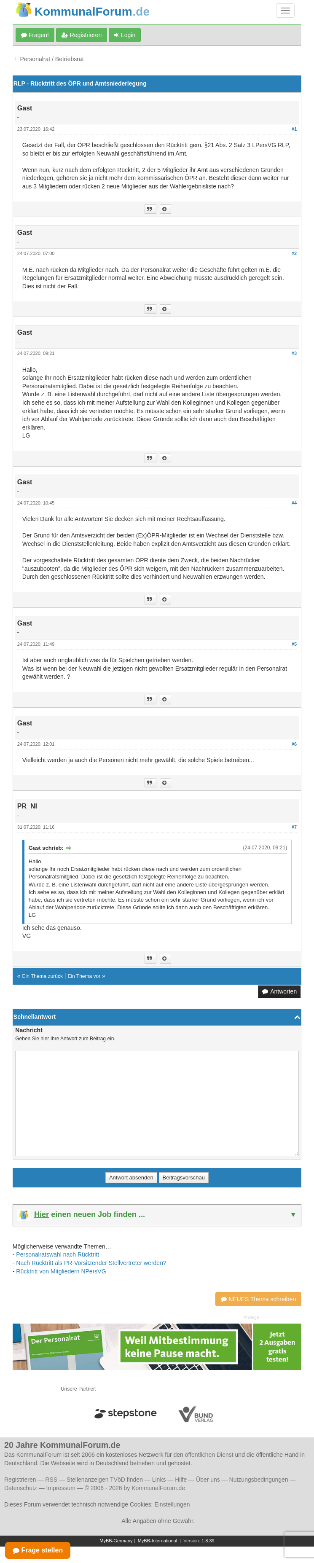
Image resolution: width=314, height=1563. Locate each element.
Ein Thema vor (83, 976)
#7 (294, 827)
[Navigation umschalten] (285, 10)
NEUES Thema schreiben (258, 1299)
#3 (294, 353)
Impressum (60, 1488)
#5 (294, 644)
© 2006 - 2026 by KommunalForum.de (135, 1488)
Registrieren (82, 35)
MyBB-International (157, 1540)
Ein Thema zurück (42, 976)
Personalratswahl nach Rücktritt (57, 1254)
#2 (294, 253)
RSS (51, 1479)
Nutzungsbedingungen (258, 1479)
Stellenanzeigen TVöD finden (105, 1479)
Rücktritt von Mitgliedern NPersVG (61, 1271)
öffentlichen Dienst (209, 1454)
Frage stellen (38, 1550)
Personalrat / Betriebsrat (52, 59)
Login (124, 35)
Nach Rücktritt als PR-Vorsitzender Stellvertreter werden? (91, 1263)
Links (159, 1479)
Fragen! (35, 35)
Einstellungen (172, 1504)
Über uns (208, 1479)
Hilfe (181, 1479)
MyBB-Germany (115, 1540)
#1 (294, 129)
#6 (294, 744)
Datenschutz (20, 1488)
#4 (294, 502)
